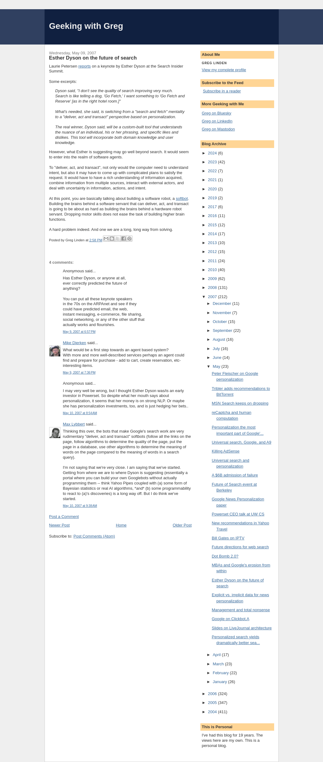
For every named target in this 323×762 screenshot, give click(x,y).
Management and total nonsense (241, 610)
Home (121, 525)
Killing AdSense (225, 451)
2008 (213, 287)
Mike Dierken (74, 342)
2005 (213, 702)
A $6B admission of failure (235, 475)
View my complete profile (224, 70)
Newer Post (59, 525)
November (222, 312)
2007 (213, 296)
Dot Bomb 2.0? (225, 556)
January (220, 681)
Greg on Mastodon (218, 129)
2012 (213, 251)
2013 (213, 242)
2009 (213, 278)
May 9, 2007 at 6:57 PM (79, 331)
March (219, 664)
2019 (213, 198)
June (218, 357)
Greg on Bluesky (216, 113)
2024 (213, 153)
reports (84, 66)
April (217, 654)
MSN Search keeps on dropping (240, 403)
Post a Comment (64, 516)
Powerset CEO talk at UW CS (238, 514)
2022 (213, 171)
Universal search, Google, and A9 (241, 442)
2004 (213, 712)
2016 (213, 215)
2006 (213, 693)
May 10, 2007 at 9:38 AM (80, 505)
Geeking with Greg (86, 26)
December (222, 303)
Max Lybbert (74, 424)
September (223, 330)
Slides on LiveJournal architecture (242, 628)
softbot (182, 198)
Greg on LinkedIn (217, 121)
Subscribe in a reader (222, 91)
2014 (213, 233)
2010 (213, 269)
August (219, 339)
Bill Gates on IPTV (228, 538)
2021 (213, 179)
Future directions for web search (240, 547)
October (220, 321)
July (217, 348)
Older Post (182, 525)
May (217, 366)
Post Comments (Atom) (94, 536)
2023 (213, 162)
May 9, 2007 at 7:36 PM (79, 372)
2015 (213, 225)
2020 (213, 189)
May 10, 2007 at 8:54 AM (80, 413)
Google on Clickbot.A (230, 618)
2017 (213, 206)
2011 (213, 261)
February (221, 673)
